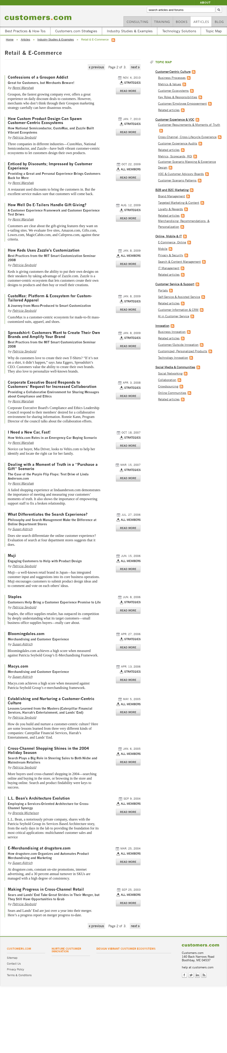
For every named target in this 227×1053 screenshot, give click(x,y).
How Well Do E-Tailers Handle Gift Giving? (47, 205)
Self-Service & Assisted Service (179, 297)
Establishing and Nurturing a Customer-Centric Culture (51, 701)
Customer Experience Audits (177, 143)
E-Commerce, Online (172, 242)
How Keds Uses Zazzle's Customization (43, 250)
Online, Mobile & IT (168, 236)
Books (182, 21)
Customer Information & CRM (178, 310)
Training (162, 21)
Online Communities (172, 393)
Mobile (162, 249)
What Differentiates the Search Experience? (47, 514)
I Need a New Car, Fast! (29, 432)
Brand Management (171, 196)
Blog (219, 21)
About (205, 2)
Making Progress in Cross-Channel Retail (46, 889)
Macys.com (18, 666)
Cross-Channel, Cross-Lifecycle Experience (187, 137)
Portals (163, 290)
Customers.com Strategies (76, 31)
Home (10, 39)
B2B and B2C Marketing (171, 190)
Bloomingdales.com (26, 634)
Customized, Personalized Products (182, 351)
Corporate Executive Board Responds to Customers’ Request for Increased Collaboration (52, 384)
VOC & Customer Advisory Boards (181, 174)
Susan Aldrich (22, 529)
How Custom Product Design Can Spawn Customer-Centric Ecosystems (45, 121)
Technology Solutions (179, 31)
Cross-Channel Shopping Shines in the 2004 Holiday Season (48, 750)
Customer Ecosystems (173, 90)
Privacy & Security (170, 255)
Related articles (169, 110)
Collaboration (167, 380)
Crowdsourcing (168, 386)
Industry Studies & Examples (130, 31)
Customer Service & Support (174, 284)
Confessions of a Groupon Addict (38, 77)
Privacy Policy (15, 969)
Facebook (184, 975)
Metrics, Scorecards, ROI (175, 156)
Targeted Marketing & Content (178, 202)
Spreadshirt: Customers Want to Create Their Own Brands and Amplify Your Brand (54, 335)
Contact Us (14, 963)
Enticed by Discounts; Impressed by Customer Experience (50, 166)
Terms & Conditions (19, 975)
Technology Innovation (173, 357)
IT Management (168, 268)
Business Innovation (172, 332)
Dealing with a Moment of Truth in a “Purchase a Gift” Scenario (53, 466)
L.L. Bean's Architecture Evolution (39, 798)
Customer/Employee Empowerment (182, 103)
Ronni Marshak (23, 88)
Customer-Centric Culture (173, 71)
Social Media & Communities (175, 367)
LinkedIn (197, 975)
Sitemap (12, 957)
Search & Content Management (179, 261)
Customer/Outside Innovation (178, 344)
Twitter (191, 975)
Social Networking (170, 373)
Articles (201, 21)
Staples (15, 597)
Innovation (162, 326)
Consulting (137, 21)
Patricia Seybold (24, 137)
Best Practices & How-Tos (25, 31)
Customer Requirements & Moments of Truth (189, 124)
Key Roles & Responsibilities (177, 97)
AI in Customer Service (173, 316)
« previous (96, 67)
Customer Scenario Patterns (177, 180)
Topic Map (214, 31)
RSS (204, 975)
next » (135, 67)
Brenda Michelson (25, 813)
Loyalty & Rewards (170, 209)
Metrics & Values (169, 84)
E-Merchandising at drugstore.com (39, 848)
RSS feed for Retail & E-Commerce (113, 40)
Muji (12, 556)
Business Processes (172, 77)
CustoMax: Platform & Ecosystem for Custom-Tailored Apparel (50, 298)
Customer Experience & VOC (174, 119)
